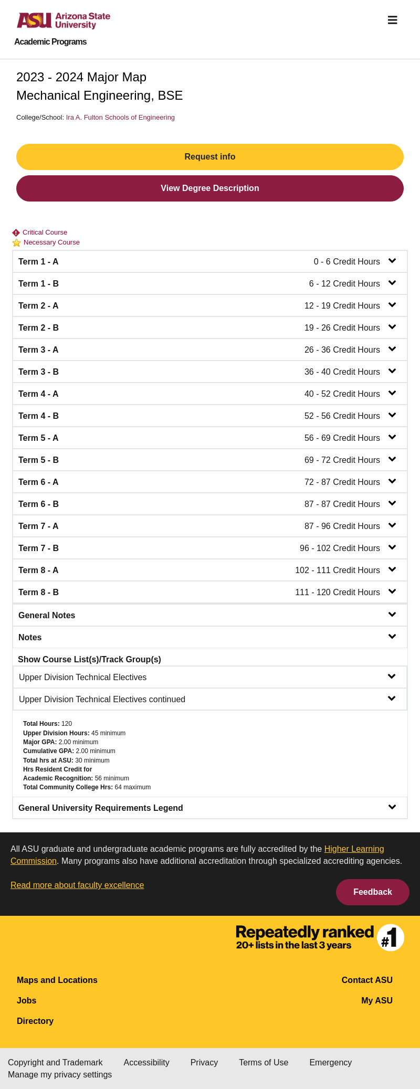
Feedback (372, 891)
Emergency (330, 1062)
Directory (35, 1021)
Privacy (204, 1062)
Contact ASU (367, 980)
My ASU (377, 1000)
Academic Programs (50, 42)
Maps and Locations (57, 980)
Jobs (26, 1000)
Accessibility (147, 1062)
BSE (170, 95)
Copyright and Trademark (55, 1062)
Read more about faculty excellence (77, 885)
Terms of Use (263, 1062)
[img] (392, 20)
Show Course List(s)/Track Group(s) (89, 659)
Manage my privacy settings (60, 1074)
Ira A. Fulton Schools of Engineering (120, 117)
